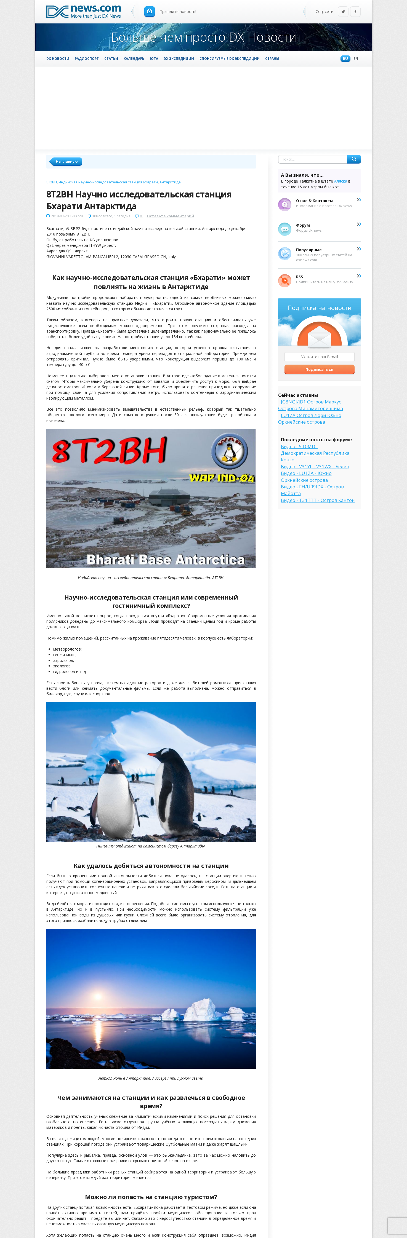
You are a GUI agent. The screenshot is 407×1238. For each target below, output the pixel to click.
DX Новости (57, 58)
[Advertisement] (203, 107)
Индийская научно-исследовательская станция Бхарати (108, 182)
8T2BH (51, 182)
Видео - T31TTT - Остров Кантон (318, 500)
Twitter (343, 12)
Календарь (134, 58)
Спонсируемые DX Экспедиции (229, 58)
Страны (272, 58)
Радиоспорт (87, 58)
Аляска (340, 181)
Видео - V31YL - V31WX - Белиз (315, 466)
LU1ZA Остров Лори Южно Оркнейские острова (309, 418)
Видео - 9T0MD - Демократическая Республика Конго (315, 453)
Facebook (355, 12)
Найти (354, 159)
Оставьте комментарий (170, 215)
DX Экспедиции (179, 58)
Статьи (111, 58)
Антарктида (170, 182)
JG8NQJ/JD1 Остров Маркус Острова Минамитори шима (310, 405)
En (354, 58)
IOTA (154, 58)
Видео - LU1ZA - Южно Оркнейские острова (306, 476)
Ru (344, 58)
